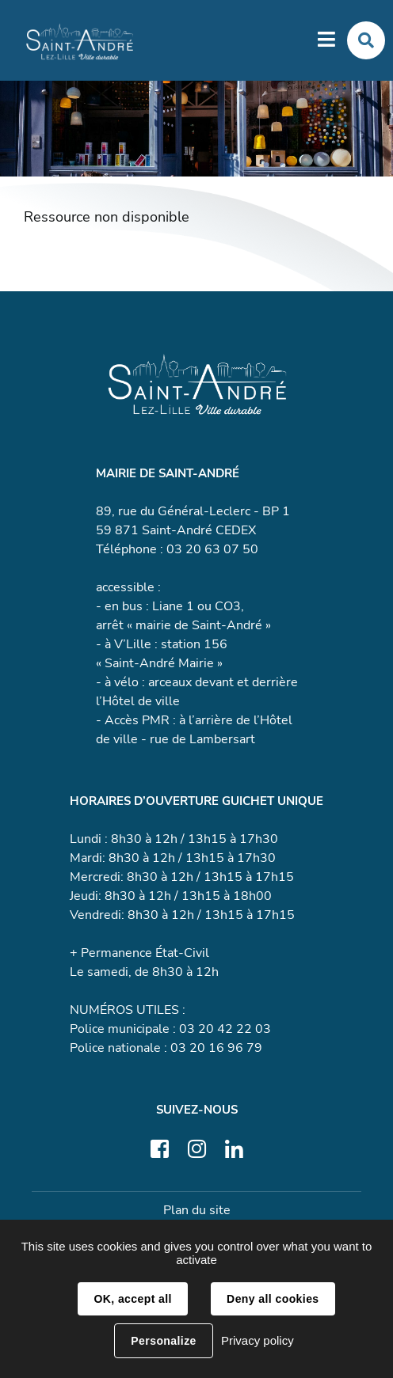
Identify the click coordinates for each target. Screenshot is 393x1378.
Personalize (163, 1340)
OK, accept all (132, 1299)
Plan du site (197, 1210)
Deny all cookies (273, 1299)
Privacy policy (257, 1340)
